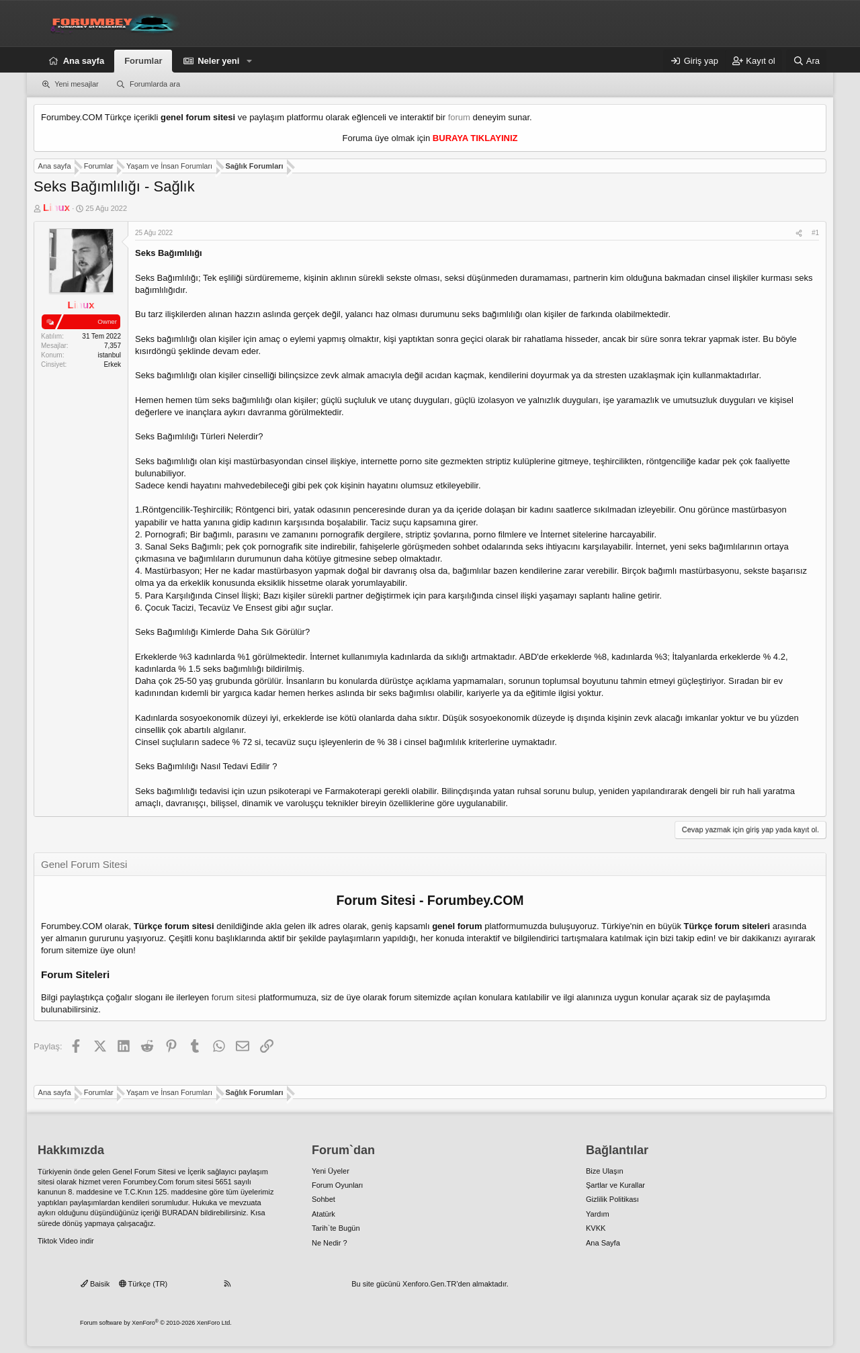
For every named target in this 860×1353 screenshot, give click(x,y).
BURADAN (180, 1213)
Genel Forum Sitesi (143, 1172)
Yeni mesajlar (76, 84)
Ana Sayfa (603, 1243)
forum (459, 117)
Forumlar (143, 61)
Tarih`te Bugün (336, 1228)
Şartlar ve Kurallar (615, 1185)
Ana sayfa (83, 61)
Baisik (95, 1284)
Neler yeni (218, 61)
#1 (815, 232)
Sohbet (323, 1199)
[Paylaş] (799, 233)
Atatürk (323, 1214)
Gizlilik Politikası (612, 1199)
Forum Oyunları (337, 1185)
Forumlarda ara (155, 84)
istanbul (109, 355)
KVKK (595, 1228)
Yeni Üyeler (330, 1171)
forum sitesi (234, 997)
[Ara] (806, 61)
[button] (249, 61)
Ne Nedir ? (329, 1243)
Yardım (597, 1214)
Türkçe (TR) (143, 1284)
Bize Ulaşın (605, 1171)
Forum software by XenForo (156, 1322)
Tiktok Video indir (66, 1241)
